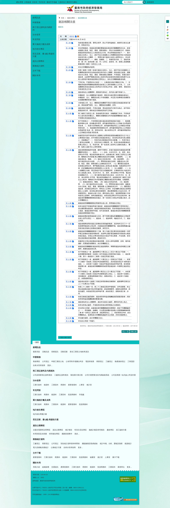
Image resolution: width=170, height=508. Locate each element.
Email (167, 38)
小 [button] (167, 18)
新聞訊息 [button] (36, 18)
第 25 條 (68, 287)
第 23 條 (68, 271)
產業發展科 (72, 385)
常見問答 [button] (36, 39)
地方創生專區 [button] (38, 49)
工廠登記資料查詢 (61, 375)
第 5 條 (68, 82)
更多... (49, 365)
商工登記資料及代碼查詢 (43, 371)
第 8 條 (68, 103)
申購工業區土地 (57, 361)
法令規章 (37, 380)
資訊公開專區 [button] (38, 61)
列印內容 (136, 21)
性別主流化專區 (80, 430)
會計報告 (68, 430)
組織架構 (45, 467)
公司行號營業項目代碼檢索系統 (97, 375)
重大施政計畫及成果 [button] (41, 44)
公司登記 (45, 361)
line (167, 35)
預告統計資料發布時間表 (70, 443)
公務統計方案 (56, 447)
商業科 (63, 385)
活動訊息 (45, 352)
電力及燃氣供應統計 (41, 447)
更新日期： (37, 474)
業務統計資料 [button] (38, 66)
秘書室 (92, 457)
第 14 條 (68, 203)
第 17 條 (68, 224)
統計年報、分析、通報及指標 (111, 443)
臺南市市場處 (52, 2)
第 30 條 (68, 318)
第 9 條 (68, 108)
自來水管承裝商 (39, 365)
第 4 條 (68, 70)
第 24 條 (68, 281)
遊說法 (71, 36)
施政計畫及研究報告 (97, 430)
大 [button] (167, 24)
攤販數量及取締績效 (90, 443)
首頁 (62, 18)
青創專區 (36, 361)
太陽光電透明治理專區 (41, 430)
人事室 (81, 385)
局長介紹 (36, 467)
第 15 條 (68, 206)
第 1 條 (68, 43)
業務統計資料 (39, 439)
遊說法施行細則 (65, 337)
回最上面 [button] (134, 331)
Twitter (167, 32)
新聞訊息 (37, 347)
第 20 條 (68, 246)
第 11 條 (68, 121)
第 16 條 (68, 216)
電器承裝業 (89, 361)
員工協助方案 (121, 430)
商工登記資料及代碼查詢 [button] (42, 28)
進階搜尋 (150, 2)
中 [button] (167, 21)
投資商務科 (72, 394)
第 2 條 (68, 48)
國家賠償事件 (67, 434)
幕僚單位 (121, 467)
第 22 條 (68, 259)
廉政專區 (110, 430)
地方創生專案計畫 (40, 414)
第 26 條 (68, 297)
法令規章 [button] (36, 35)
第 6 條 (68, 92)
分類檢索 (27, 2)
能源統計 (128, 443)
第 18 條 (68, 231)
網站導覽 (19, 2)
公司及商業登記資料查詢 (42, 375)
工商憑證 (131, 361)
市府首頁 (41, 2)
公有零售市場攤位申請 (74, 361)
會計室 (89, 385)
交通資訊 (54, 467)
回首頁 (34, 2)
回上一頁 (125, 331)
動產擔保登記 (120, 361)
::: (0, 1)
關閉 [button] (37, 342)
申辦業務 (37, 357)
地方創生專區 (39, 410)
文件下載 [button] (36, 71)
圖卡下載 (115, 457)
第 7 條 (68, 95)
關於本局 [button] (36, 75)
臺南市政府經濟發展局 (85, 8)
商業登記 (99, 361)
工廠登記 (109, 361)
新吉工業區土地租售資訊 (79, 352)
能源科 (46, 385)
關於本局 (37, 463)
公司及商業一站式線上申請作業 (123, 375)
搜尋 (123, 1)
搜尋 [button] (144, 2)
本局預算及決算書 (40, 434)
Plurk (167, 30)
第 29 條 (68, 308)
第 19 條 (68, 241)
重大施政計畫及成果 (41, 400)
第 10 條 (68, 113)
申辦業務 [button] (36, 22)
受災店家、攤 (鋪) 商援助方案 (43, 55)
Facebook (167, 27)
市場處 (81, 394)
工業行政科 (37, 385)
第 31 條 (68, 321)
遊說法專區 (71, 18)
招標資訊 (54, 352)
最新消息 (36, 352)
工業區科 (54, 385)
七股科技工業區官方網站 (67, 2)
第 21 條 (68, 252)
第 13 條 (68, 150)
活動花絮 (64, 352)
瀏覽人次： (37, 477)
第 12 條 (68, 135)
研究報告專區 (54, 434)
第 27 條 (68, 302)
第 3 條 (68, 67)
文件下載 (37, 453)
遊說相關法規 (82, 18)
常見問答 (37, 390)
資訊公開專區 (39, 425)
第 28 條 (68, 305)
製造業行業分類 (76, 375)
